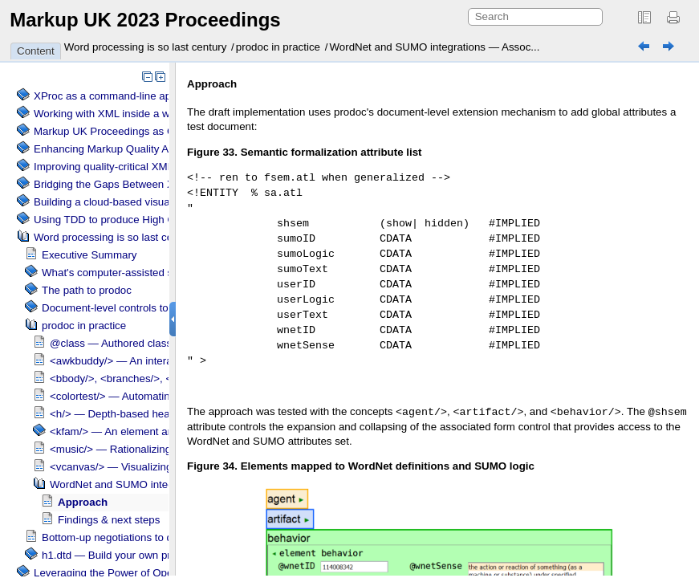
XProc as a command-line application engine (140, 96)
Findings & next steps (109, 520)
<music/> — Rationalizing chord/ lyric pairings (158, 449)
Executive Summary (89, 255)
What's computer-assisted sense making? (140, 273)
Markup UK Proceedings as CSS (111, 131)
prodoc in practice (278, 47)
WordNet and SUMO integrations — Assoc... (434, 47)
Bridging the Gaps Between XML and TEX (133, 184)
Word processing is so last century (145, 47)
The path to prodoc (87, 290)
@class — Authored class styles (126, 343)
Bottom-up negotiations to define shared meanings (161, 537)
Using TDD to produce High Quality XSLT (132, 220)
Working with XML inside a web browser (128, 114)
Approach (83, 502)
